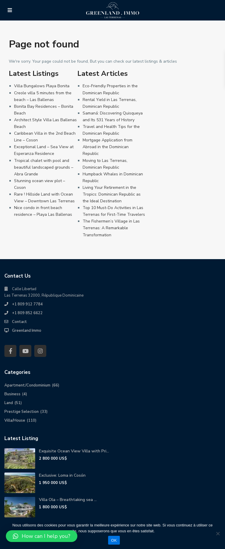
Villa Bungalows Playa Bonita (41, 86)
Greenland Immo (26, 330)
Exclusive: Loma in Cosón (62, 475)
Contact (19, 321)
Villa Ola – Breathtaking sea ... (68, 499)
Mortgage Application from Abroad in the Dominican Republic (107, 146)
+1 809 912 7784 (27, 304)
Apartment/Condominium (27, 385)
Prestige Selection (21, 411)
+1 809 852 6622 (27, 313)
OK (114, 540)
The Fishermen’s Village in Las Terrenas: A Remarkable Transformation (111, 227)
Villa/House (14, 420)
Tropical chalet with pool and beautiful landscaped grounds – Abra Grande (43, 167)
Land (8, 403)
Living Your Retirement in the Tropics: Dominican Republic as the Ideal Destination (112, 194)
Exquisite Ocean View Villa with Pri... (74, 451)
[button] (41, 536)
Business (12, 394)
